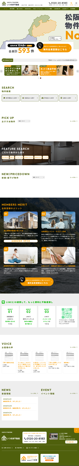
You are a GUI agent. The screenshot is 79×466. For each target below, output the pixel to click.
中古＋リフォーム (38, 8)
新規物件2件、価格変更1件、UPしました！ (17, 408)
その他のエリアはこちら (54, 38)
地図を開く (70, 442)
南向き (12, 157)
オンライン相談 (31, 447)
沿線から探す (66, 98)
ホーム (5, 8)
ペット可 (45, 157)
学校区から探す (48, 98)
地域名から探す (28, 98)
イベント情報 (48, 8)
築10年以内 (5, 157)
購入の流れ (20, 8)
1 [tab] (38, 78)
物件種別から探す (10, 98)
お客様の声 (57, 8)
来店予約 (18, 447)
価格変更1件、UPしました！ (12, 401)
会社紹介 (64, 8)
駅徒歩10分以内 (28, 157)
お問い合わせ (6, 447)
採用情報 (72, 8)
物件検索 (12, 8)
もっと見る (73, 121)
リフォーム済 (19, 157)
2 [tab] (40, 78)
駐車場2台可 (38, 157)
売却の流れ (28, 8)
